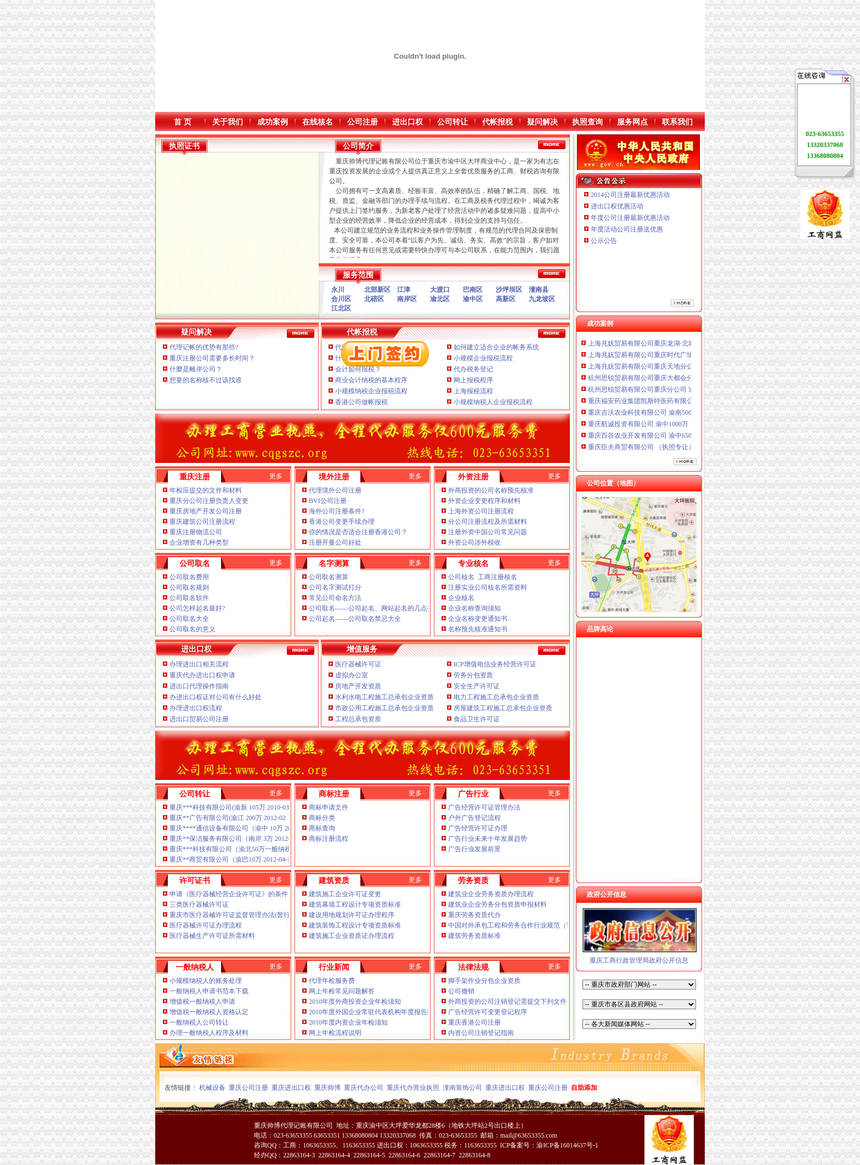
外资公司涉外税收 (474, 542)
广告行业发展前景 (474, 849)
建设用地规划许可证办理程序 (351, 915)
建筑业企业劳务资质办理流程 (491, 894)
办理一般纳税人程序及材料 (208, 1033)
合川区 (341, 299)
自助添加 (584, 1088)
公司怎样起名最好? (197, 608)
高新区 (506, 299)
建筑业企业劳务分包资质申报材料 (497, 904)
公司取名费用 (189, 577)
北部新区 (377, 289)
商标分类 (322, 818)
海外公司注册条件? (336, 511)
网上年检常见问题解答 (342, 991)
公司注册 (362, 122)
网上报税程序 (473, 380)
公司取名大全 (189, 619)
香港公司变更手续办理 (342, 521)
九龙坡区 (542, 299)
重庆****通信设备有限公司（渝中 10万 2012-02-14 (242, 828)
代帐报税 (497, 122)
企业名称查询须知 (474, 608)
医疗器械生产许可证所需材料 (212, 936)
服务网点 (632, 122)
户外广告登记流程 (474, 818)
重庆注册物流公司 (195, 532)
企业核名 (461, 598)
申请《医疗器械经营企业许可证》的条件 (228, 894)
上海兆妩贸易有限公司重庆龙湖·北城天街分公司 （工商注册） (679, 350)
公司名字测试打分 (335, 587)
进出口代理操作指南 (199, 686)
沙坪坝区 (509, 289)
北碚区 (374, 299)
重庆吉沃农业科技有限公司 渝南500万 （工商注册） (663, 419)
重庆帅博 (327, 1088)
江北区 (341, 308)
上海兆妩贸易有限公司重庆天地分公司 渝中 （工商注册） (672, 373)
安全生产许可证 (477, 686)
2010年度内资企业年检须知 (348, 1022)
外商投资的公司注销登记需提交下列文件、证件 (518, 1001)
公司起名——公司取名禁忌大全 (355, 619)
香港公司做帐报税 (361, 402)
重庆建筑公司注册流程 (202, 521)
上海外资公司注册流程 (481, 511)
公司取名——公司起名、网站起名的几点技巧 (374, 608)
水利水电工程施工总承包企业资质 (384, 697)
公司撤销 (461, 991)
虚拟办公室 (351, 675)
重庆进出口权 (291, 1088)
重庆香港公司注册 (474, 1022)
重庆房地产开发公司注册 (205, 511)
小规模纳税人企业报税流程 (493, 402)
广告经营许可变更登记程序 (487, 1012)
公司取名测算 (328, 577)
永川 (337, 289)
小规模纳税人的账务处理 (205, 981)
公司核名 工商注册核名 (482, 577)
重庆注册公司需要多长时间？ (212, 358)
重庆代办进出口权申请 (202, 675)
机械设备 (212, 1088)
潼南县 (538, 289)
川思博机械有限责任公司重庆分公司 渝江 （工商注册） (668, 339)
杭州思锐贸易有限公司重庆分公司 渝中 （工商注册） (665, 396)
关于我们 (227, 122)
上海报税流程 (473, 391)
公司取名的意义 (192, 629)
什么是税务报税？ (361, 358)
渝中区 (473, 299)
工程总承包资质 (358, 719)
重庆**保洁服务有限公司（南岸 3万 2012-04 (233, 838)
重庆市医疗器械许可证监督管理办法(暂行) (230, 915)
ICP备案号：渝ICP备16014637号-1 (549, 1145)
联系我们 (677, 122)
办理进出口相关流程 (199, 664)
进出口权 (407, 122)
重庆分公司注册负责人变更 (208, 501)
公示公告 (604, 241)
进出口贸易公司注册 (199, 719)
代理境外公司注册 (335, 490)
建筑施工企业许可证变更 (345, 894)
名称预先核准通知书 (477, 629)
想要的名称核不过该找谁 (205, 380)
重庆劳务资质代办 (474, 915)
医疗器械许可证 (358, 664)
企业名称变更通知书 (477, 619)
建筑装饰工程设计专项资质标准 (355, 925)
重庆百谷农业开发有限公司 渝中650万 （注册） (657, 442)
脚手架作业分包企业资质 (484, 981)
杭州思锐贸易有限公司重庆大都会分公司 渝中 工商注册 (668, 385)
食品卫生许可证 (477, 719)
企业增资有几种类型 (199, 542)
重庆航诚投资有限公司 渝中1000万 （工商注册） (658, 431)
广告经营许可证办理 (477, 828)
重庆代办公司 (363, 1088)
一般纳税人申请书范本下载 (208, 991)
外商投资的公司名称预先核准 (491, 490)
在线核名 (317, 122)
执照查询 (587, 122)
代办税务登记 (473, 369)
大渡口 (440, 289)
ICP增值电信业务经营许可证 (495, 664)
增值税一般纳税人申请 (202, 1001)
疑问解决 (542, 122)
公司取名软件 (189, 598)
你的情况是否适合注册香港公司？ (358, 532)
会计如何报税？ (358, 369)
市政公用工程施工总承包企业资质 (384, 708)
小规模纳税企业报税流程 (371, 391)
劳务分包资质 (473, 675)
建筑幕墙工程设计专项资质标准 (355, 904)
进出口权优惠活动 (617, 206)
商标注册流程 (328, 838)
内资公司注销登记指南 (481, 1033)
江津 (403, 289)
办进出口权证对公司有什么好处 (215, 697)
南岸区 (407, 299)
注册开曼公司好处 (335, 542)
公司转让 (452, 122)
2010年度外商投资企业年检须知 (356, 1001)
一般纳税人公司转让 (199, 1022)
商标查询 (322, 828)
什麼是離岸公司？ (195, 369)
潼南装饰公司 (462, 1088)
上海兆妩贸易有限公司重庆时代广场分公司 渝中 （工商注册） (678, 362)
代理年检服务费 (332, 981)
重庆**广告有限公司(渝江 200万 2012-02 (227, 818)
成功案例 (272, 122)
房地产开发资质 (358, 686)
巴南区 (473, 289)
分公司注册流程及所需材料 (487, 521)
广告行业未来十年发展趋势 (487, 838)
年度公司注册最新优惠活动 (630, 218)
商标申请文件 (328, 807)
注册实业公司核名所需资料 (487, 587)
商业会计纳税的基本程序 (371, 380)
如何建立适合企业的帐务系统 (496, 347)
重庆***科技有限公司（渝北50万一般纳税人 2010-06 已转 (253, 849)
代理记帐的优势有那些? (203, 347)
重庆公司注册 (248, 1088)
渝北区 (440, 299)
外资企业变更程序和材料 (484, 501)
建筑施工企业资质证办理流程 (351, 936)
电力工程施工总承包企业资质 (496, 697)
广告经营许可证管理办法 (484, 807)
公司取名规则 (189, 587)
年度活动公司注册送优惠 (627, 229)
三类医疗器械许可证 (199, 904)
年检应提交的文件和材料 (205, 490)
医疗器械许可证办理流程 (205, 925)
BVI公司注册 (328, 501)
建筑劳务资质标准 (474, 936)
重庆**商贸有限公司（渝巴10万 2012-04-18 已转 (239, 859)
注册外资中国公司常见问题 (487, 532)
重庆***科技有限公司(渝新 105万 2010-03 (229, 807)
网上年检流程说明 (335, 1033)
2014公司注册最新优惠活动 (630, 195)
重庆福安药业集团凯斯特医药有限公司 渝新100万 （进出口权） (680, 408)
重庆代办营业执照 (413, 1088)
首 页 (182, 122)
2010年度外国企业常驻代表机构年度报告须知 (375, 1012)
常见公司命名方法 (335, 598)
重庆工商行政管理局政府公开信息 (639, 960)
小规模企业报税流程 (483, 358)
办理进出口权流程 (195, 708)
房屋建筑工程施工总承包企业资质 (503, 708)
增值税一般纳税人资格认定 (208, 1012)
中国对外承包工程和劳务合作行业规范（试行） (517, 925)
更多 (275, 476)
